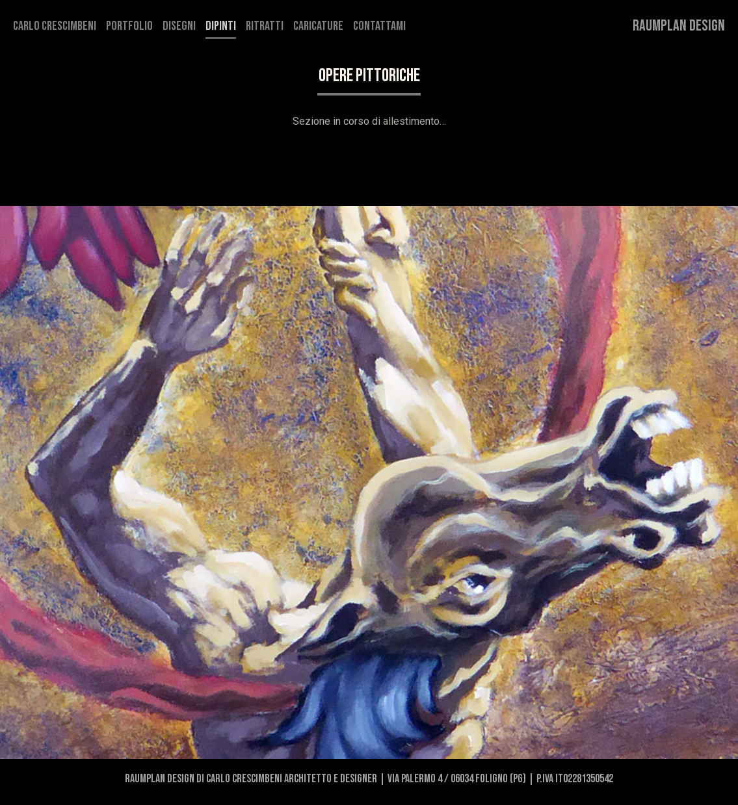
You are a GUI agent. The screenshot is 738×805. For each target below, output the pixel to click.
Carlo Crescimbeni (54, 26)
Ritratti (264, 26)
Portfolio (129, 26)
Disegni (179, 26)
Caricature (318, 26)
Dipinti (220, 26)
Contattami (379, 26)
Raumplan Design (679, 25)
